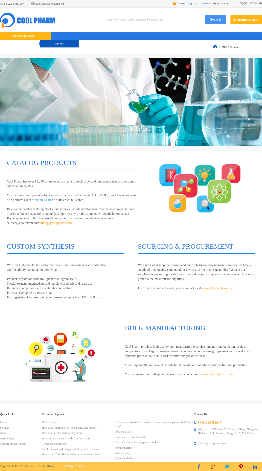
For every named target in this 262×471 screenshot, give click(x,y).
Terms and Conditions (54, 443)
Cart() (178, 3)
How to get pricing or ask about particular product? (70, 427)
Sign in (192, 3)
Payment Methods (125, 458)
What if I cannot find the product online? (137, 442)
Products (19, 43)
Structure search (246, 19)
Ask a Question (123, 431)
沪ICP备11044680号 (75, 466)
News (97, 43)
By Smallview (46, 466)
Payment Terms (124, 447)
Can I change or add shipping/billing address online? (71, 449)
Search (215, 19)
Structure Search (42, 200)
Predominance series (19, 35)
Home (223, 47)
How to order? (50, 422)
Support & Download (187, 43)
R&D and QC (137, 43)
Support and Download (13, 443)
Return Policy (123, 453)
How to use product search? (130, 437)
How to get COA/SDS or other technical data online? (71, 454)
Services (59, 43)
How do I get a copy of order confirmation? (66, 438)
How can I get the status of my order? (63, 433)
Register (207, 3)
